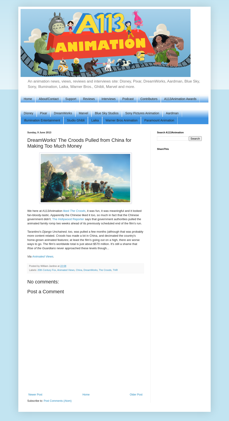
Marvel (83, 113)
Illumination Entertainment (42, 120)
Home (28, 99)
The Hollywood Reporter (68, 219)
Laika (95, 120)
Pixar (43, 113)
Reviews (89, 99)
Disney (28, 113)
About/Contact (49, 99)
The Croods (105, 270)
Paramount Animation (159, 120)
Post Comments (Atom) (58, 400)
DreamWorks (63, 113)
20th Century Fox (47, 270)
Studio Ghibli (76, 120)
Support (70, 99)
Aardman (172, 113)
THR (115, 270)
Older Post (136, 394)
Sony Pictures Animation (142, 113)
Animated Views (42, 256)
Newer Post (35, 394)
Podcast (128, 99)
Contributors (148, 99)
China (79, 270)
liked (74, 211)
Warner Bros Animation (122, 120)
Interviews (109, 99)
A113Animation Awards (180, 99)
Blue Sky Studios (107, 113)
